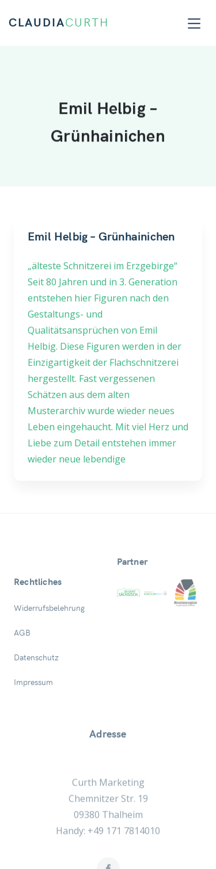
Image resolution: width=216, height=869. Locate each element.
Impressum (33, 701)
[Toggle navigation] (194, 23)
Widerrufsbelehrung (49, 627)
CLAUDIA (59, 23)
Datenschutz (36, 677)
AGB (22, 652)
